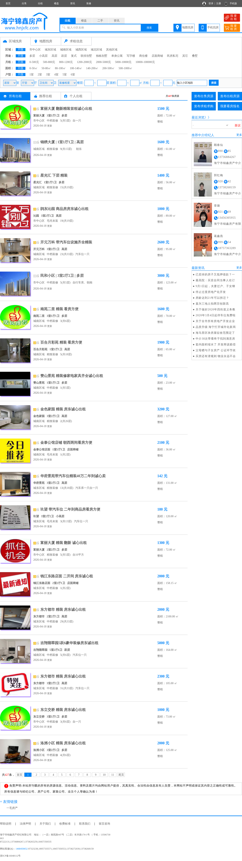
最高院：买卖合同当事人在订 (215, 280)
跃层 (64, 55)
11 (112, 774)
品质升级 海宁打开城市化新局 (216, 327)
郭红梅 (218, 175)
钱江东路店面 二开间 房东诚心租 (66, 576)
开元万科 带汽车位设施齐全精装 (66, 242)
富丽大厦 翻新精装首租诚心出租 (66, 109)
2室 (40, 74)
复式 (74, 55)
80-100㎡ (60, 68)
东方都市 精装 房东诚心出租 (63, 610)
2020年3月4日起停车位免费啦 (216, 315)
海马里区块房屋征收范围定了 (215, 332)
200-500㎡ (108, 68)
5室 (65, 74)
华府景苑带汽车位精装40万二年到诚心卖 (73, 476)
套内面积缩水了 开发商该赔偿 (216, 344)
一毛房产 (12, 808)
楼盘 (56, 3)
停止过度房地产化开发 (211, 292)
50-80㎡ (46, 68)
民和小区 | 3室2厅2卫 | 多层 (62, 276)
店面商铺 (157, 55)
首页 (8, 3)
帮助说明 (5, 823)
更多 (239, 134)
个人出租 (76, 96)
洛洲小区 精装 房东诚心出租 (63, 743)
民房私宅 (172, 55)
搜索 (149, 27)
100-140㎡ (76, 68)
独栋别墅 (101, 55)
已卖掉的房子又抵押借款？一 (215, 274)
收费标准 (65, 823)
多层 (32, 55)
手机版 (233, 3)
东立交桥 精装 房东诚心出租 (63, 710)
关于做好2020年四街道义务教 (215, 309)
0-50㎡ (33, 68)
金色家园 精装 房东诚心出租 (63, 409)
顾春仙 (218, 144)
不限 (20, 49)
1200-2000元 (84, 62)
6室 (73, 74)
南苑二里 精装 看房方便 (59, 309)
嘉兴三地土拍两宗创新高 (212, 303)
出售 (24, 3)
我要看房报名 (230, 106)
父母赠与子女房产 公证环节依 (216, 350)
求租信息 (76, 41)
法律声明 (25, 823)
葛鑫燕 (218, 236)
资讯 (72, 3)
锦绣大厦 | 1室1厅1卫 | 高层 (62, 142)
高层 (54, 55)
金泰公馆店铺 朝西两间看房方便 (66, 443)
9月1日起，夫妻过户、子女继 (215, 286)
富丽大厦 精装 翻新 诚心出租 (63, 543)
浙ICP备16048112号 (10, 855)
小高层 (43, 55)
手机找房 (213, 27)
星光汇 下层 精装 (54, 175)
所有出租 (15, 96)
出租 (40, 3)
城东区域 (50, 49)
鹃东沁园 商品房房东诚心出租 (64, 209)
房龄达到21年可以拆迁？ (212, 297)
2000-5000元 (103, 62)
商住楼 (143, 55)
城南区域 (65, 49)
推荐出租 (45, 96)
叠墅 (195, 55)
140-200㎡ (92, 68)
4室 (56, 74)
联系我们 (84, 823)
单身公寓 (117, 55)
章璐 (217, 205)
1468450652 (22, 848)
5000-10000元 (123, 62)
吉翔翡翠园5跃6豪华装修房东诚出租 (69, 643)
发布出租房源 (230, 96)
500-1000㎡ (125, 68)
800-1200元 (66, 62)
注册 (218, 3)
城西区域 (81, 49)
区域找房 (15, 41)
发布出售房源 (203, 96)
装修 (88, 3)
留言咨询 (104, 823)
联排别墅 (86, 55)
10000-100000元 (145, 62)
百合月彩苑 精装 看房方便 (61, 342)
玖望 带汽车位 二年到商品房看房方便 (70, 509)
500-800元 (49, 62)
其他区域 (111, 49)
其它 (185, 55)
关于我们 (45, 823)
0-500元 (34, 62)
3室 (48, 74)
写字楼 (131, 55)
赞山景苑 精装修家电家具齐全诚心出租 (71, 376)
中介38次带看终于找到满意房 (215, 338)
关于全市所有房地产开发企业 (215, 321)
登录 (211, 3)
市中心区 (35, 49)
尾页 (121, 774)
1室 (31, 74)
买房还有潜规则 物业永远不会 (216, 356)
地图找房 (187, 27)
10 (104, 774)
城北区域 (96, 49)
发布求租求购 (203, 106)
